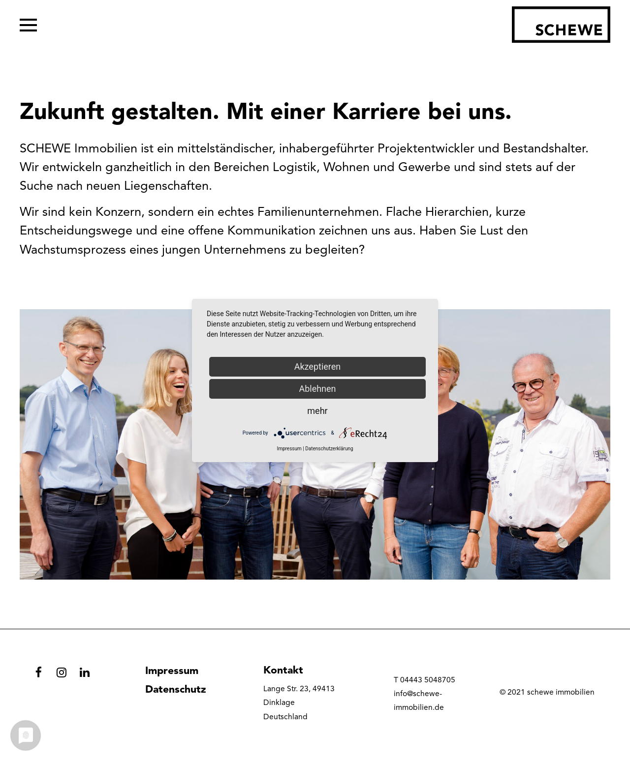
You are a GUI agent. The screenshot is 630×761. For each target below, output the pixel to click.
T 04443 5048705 (424, 680)
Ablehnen (317, 388)
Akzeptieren (317, 366)
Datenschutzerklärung (329, 448)
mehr (317, 411)
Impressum (171, 671)
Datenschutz (175, 690)
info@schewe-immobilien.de (419, 701)
